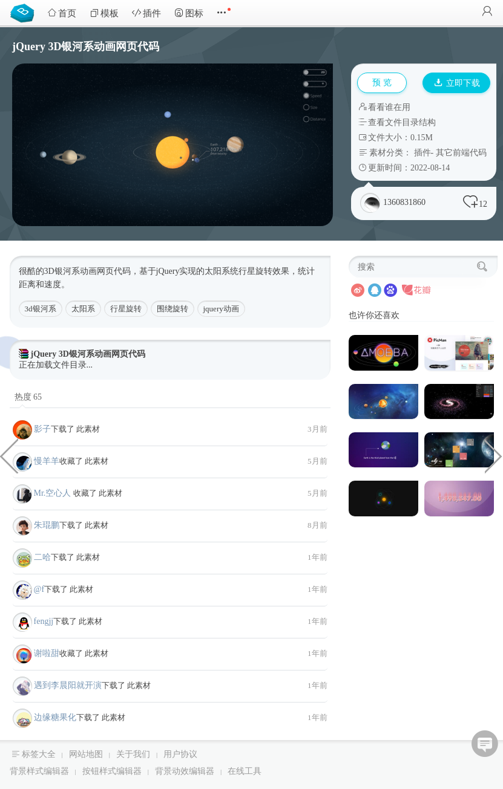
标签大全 (39, 754)
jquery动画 (221, 308)
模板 (104, 13)
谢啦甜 (46, 653)
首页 (61, 13)
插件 (146, 13)
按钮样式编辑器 (112, 771)
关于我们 (133, 754)
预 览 (382, 82)
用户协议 (180, 754)
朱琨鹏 (46, 525)
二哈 (42, 557)
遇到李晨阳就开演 (68, 685)
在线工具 (244, 771)
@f (39, 589)
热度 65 (28, 396)
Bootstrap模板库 (25, 12)
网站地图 (86, 754)
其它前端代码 (461, 152)
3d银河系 (40, 308)
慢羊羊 (46, 461)
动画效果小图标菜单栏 (9, 455)
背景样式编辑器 (39, 771)
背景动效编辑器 (184, 771)
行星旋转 (126, 308)
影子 (42, 428)
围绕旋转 (172, 308)
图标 (188, 13)
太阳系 (83, 308)
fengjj (44, 621)
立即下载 (457, 83)
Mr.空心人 (53, 493)
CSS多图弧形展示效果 (494, 455)
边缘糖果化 (55, 717)
